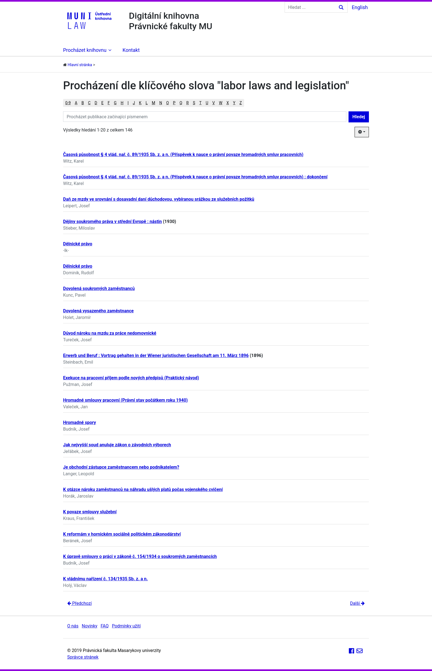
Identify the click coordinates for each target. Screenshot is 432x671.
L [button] (146, 103)
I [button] (128, 103)
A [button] (76, 103)
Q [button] (181, 103)
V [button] (213, 103)
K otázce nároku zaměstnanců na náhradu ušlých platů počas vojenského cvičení (143, 489)
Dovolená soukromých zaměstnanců (99, 288)
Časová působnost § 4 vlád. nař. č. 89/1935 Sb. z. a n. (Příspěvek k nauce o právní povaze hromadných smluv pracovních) (183, 154)
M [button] (153, 103)
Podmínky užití (126, 626)
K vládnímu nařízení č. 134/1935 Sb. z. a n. (105, 578)
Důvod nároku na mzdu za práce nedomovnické (109, 333)
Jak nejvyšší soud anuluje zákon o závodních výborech (117, 444)
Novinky (90, 626)
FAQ (105, 626)
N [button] (160, 103)
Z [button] (240, 103)
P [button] (174, 103)
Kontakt (131, 50)
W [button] (220, 103)
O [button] (167, 103)
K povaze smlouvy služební (90, 511)
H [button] (122, 103)
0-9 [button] (68, 103)
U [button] (207, 103)
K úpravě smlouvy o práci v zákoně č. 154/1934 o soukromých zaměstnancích (140, 556)
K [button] (140, 103)
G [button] (115, 103)
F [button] (109, 103)
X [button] (227, 103)
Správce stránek (82, 657)
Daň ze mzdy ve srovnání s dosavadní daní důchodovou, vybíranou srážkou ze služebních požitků (158, 199)
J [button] (134, 103)
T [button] (200, 103)
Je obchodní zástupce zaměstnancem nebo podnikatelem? (121, 467)
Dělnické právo (77, 243)
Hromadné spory (79, 422)
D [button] (96, 103)
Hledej (358, 116)
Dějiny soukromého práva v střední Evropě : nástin (112, 221)
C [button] (89, 103)
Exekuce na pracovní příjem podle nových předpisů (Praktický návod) (131, 377)
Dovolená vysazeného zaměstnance (98, 310)
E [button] (102, 103)
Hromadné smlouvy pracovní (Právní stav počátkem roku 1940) (125, 400)
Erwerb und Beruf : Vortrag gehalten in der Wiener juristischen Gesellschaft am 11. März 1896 (156, 355)
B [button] (83, 103)
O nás (73, 626)
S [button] (194, 103)
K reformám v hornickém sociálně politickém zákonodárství (122, 534)
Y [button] (234, 103)
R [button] (187, 103)
